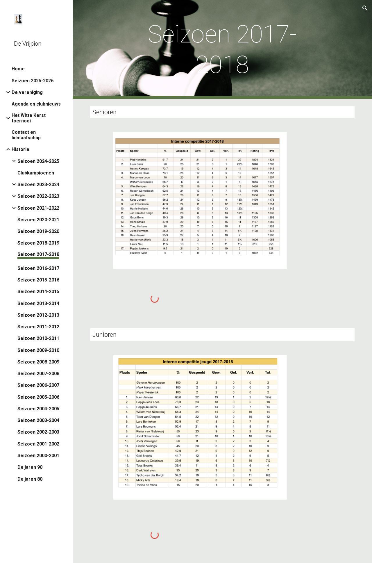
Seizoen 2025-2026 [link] (32, 80)
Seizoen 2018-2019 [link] (38, 243)
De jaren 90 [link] (29, 467)
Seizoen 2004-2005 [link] (38, 408)
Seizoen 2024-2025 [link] (38, 161)
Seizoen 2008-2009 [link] (38, 362)
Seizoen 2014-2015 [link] (38, 291)
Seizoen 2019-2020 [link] (38, 231)
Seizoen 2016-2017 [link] (38, 268)
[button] (365, 8)
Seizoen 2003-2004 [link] (38, 420)
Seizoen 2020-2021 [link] (38, 219)
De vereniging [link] (27, 92)
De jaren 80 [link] (29, 479)
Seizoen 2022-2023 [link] (38, 196)
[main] (222, 49)
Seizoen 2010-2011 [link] (38, 338)
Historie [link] (20, 149)
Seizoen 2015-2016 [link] (38, 280)
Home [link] (18, 69)
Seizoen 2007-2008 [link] (38, 373)
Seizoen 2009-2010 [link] (38, 350)
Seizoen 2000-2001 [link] (38, 455)
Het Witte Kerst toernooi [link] (29, 118)
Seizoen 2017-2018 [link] (38, 254)
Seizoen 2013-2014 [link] (38, 303)
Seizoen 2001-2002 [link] (38, 444)
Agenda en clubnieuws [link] (36, 104)
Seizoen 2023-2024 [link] (38, 184)
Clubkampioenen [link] (35, 173)
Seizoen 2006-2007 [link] (38, 385)
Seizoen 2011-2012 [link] (38, 326)
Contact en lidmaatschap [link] (26, 134)
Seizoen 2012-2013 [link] (38, 315)
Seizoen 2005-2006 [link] (38, 397)
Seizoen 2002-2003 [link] (38, 432)
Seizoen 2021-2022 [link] (38, 208)
